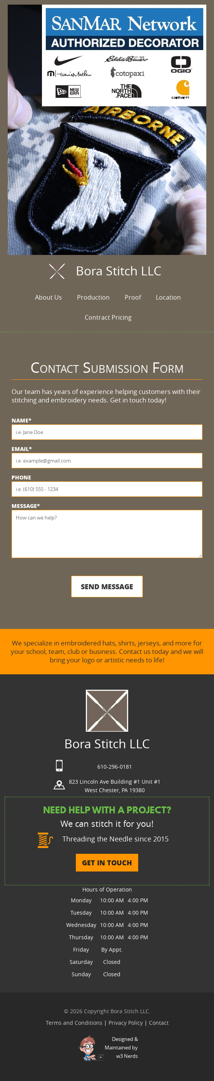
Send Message (107, 587)
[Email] (107, 460)
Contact (159, 1022)
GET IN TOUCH (107, 863)
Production (93, 297)
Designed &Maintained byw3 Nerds (121, 1047)
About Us (48, 297)
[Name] (107, 432)
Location (168, 297)
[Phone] (107, 489)
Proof (133, 297)
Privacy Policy (126, 1022)
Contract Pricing (108, 317)
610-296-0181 (114, 766)
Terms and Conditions (75, 1022)
